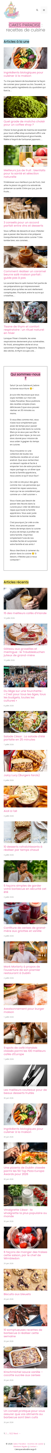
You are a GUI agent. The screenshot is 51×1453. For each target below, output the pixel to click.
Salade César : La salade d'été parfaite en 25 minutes (24, 737)
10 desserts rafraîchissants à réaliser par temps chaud (23, 848)
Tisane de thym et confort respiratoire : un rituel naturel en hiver (24, 330)
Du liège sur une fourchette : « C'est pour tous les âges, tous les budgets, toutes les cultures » (25, 696)
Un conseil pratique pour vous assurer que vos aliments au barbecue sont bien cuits (24, 1414)
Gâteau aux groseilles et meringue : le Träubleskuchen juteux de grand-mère (24, 652)
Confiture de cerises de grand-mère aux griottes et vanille (25, 929)
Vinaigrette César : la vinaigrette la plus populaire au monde (25, 1213)
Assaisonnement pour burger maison (24, 1010)
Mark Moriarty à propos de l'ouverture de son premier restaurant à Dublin (22, 970)
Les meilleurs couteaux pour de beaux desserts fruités (25, 1091)
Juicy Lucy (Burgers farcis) (22, 775)
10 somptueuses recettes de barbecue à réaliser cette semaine (23, 1333)
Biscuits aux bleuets (17, 1294)
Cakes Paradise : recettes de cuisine (28, 1443)
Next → (17, 1433)
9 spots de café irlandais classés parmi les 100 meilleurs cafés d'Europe (25, 1051)
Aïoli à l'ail (10, 811)
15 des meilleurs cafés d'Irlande (25, 613)
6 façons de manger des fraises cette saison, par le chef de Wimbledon (25, 1255)
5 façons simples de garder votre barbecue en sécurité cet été (25, 889)
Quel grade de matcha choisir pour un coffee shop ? (24, 123)
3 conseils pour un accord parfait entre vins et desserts (23, 224)
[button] (37, 10)
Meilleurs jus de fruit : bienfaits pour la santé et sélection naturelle (24, 173)
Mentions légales (20, 1446)
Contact (33, 1446)
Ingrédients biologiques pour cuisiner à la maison (23, 74)
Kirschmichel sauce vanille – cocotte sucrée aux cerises (23, 1373)
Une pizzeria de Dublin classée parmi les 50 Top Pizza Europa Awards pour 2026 (24, 1171)
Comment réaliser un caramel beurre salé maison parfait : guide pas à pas (25, 274)
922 (11, 1433)
